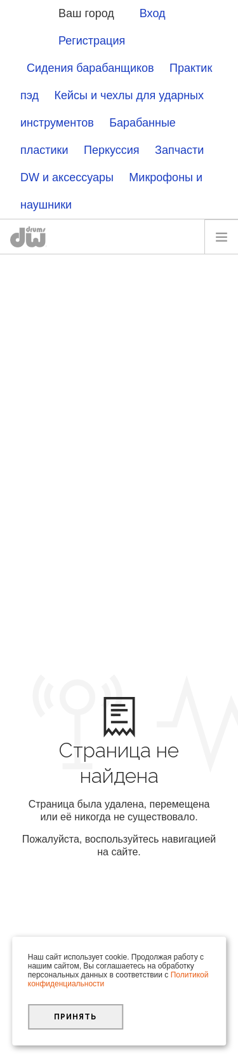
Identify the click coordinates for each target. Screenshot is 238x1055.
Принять (75, 1016)
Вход (153, 13)
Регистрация (91, 40)
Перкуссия (112, 150)
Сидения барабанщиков (90, 68)
